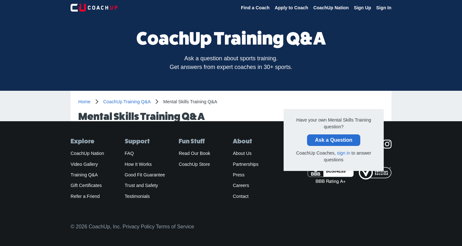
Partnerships (246, 164)
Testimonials (137, 196)
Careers (241, 185)
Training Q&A (84, 174)
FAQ (129, 153)
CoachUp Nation (331, 7)
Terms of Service (175, 226)
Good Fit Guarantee (145, 174)
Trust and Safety (141, 185)
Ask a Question (333, 140)
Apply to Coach (291, 7)
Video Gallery (84, 164)
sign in (343, 153)
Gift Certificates (86, 185)
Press (238, 174)
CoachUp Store (194, 164)
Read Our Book (194, 153)
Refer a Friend (85, 196)
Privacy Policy (139, 226)
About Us (242, 153)
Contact (241, 196)
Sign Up (362, 7)
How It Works (138, 164)
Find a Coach (255, 7)
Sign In (383, 7)
